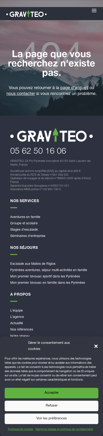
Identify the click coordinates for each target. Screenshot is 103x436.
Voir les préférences (51, 418)
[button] (96, 346)
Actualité (16, 323)
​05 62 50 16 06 (38, 152)
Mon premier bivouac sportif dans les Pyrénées (45, 276)
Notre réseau (20, 336)
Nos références (21, 329)
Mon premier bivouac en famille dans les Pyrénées (47, 283)
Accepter (52, 393)
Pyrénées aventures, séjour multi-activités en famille (48, 270)
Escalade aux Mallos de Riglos (32, 264)
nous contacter (21, 94)
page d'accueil (74, 88)
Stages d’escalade (24, 230)
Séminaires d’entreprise (27, 236)
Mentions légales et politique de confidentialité (64, 429)
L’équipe (16, 310)
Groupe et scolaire (24, 223)
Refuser (52, 405)
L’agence (17, 317)
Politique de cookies (20, 429)
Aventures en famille (25, 217)
